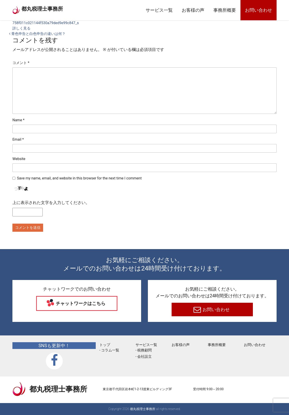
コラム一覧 (110, 350)
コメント (20, 63)
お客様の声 (193, 10)
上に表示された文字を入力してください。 (51, 202)
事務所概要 (224, 10)
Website (18, 159)
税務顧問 (144, 350)
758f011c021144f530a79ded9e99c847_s (45, 23)
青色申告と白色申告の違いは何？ (37, 34)
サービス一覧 (159, 10)
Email (18, 139)
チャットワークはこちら (80, 303)
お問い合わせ (258, 10)
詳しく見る (21, 28)
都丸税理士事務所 (54, 9)
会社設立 (144, 356)
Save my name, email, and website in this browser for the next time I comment (79, 178)
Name (18, 120)
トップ (104, 345)
